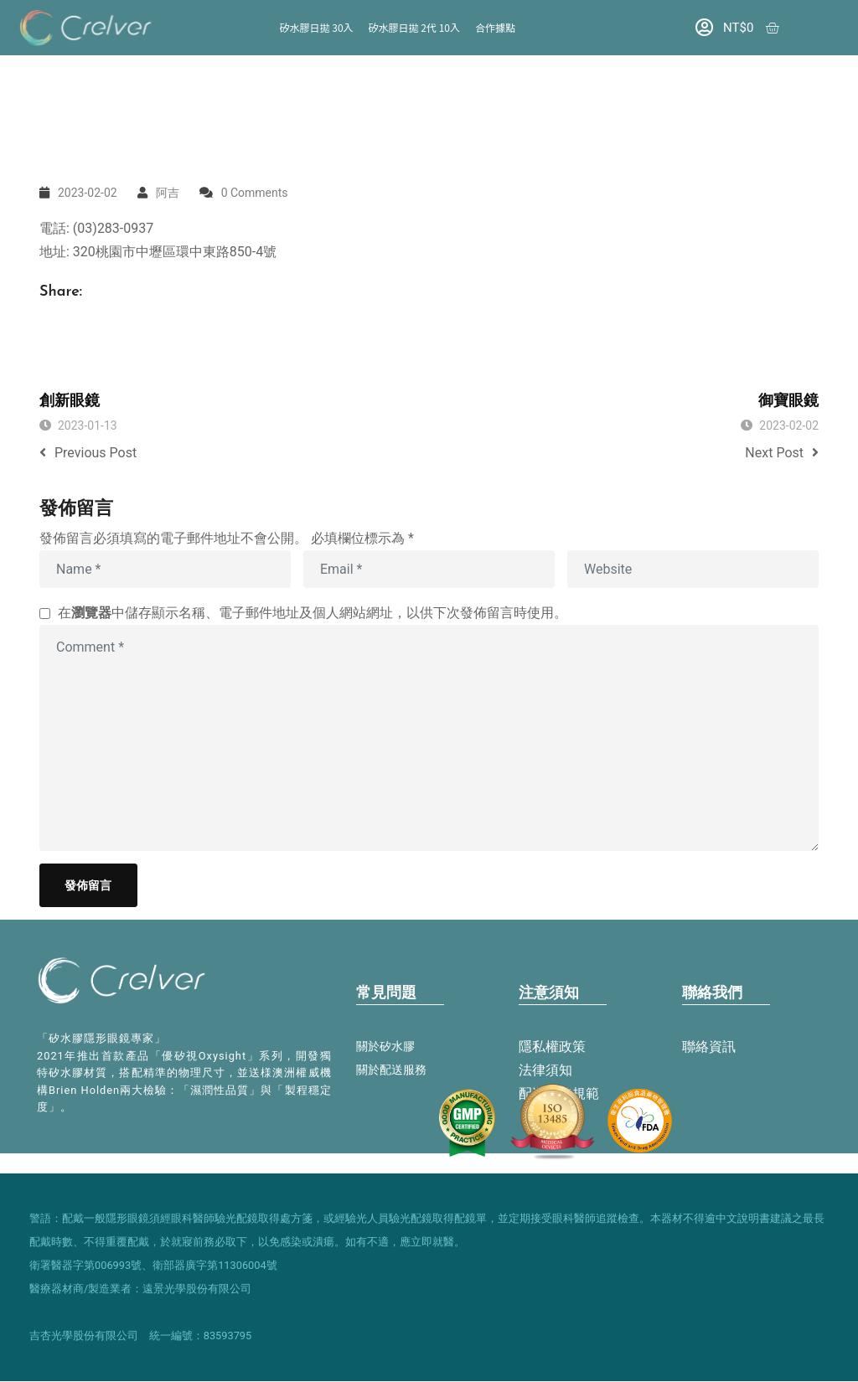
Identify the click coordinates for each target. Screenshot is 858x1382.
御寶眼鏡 (788, 402)
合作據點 (495, 27)
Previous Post (88, 453)
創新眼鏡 (69, 402)
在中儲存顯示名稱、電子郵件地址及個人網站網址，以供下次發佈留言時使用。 (312, 613)
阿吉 (167, 192)
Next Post (782, 453)
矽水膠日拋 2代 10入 (414, 27)
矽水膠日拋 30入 (317, 27)
